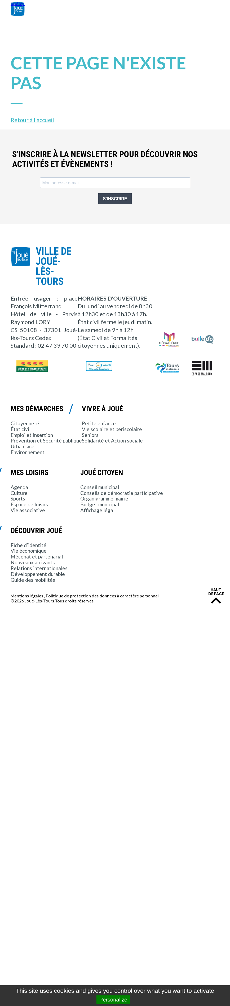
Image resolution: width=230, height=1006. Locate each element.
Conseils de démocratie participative (121, 493)
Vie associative (28, 510)
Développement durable (38, 574)
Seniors (90, 435)
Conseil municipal (99, 487)
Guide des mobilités (33, 580)
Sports (18, 498)
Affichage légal (97, 510)
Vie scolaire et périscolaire (112, 429)
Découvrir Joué (36, 530)
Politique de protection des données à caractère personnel (102, 595)
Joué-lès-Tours (18, 9)
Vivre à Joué (102, 409)
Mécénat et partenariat (37, 556)
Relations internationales (39, 568)
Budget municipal (99, 504)
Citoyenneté (25, 423)
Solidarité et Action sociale (112, 440)
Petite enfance (99, 423)
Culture (19, 493)
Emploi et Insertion (32, 435)
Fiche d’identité (28, 545)
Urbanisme (22, 446)
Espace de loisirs (29, 504)
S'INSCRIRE (115, 198)
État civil (20, 429)
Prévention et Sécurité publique (46, 440)
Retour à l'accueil (32, 120)
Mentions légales (27, 595)
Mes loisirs (29, 472)
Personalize (113, 1000)
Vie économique (29, 551)
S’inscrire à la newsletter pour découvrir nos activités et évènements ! (105, 159)
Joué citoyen (101, 472)
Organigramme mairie (104, 498)
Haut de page (216, 592)
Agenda (19, 487)
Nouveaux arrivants (33, 562)
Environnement (28, 452)
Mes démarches (37, 409)
